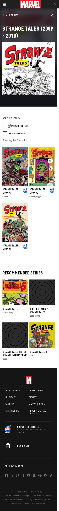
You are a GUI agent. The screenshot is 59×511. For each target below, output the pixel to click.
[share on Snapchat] (34, 476)
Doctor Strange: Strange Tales (38, 310)
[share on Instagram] (17, 476)
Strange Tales (10, 309)
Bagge (38, 196)
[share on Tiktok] (51, 476)
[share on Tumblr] (23, 476)
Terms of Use (21, 492)
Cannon (5, 196)
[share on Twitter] (12, 476)
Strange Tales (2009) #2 (37, 191)
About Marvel (13, 390)
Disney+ (33, 397)
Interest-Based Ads (20, 503)
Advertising (36, 390)
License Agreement (43, 499)
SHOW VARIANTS (17, 133)
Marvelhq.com (37, 404)
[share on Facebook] (6, 476)
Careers (10, 404)
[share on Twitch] (45, 476)
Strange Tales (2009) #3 (10, 191)
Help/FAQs (11, 397)
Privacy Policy (36, 492)
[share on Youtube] (28, 476)
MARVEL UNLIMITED (21, 126)
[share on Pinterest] (40, 476)
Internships (12, 410)
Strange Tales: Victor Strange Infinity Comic (14, 353)
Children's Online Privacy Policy (18, 499)
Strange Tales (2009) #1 (10, 247)
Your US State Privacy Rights (18, 495)
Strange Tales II (38, 352)
